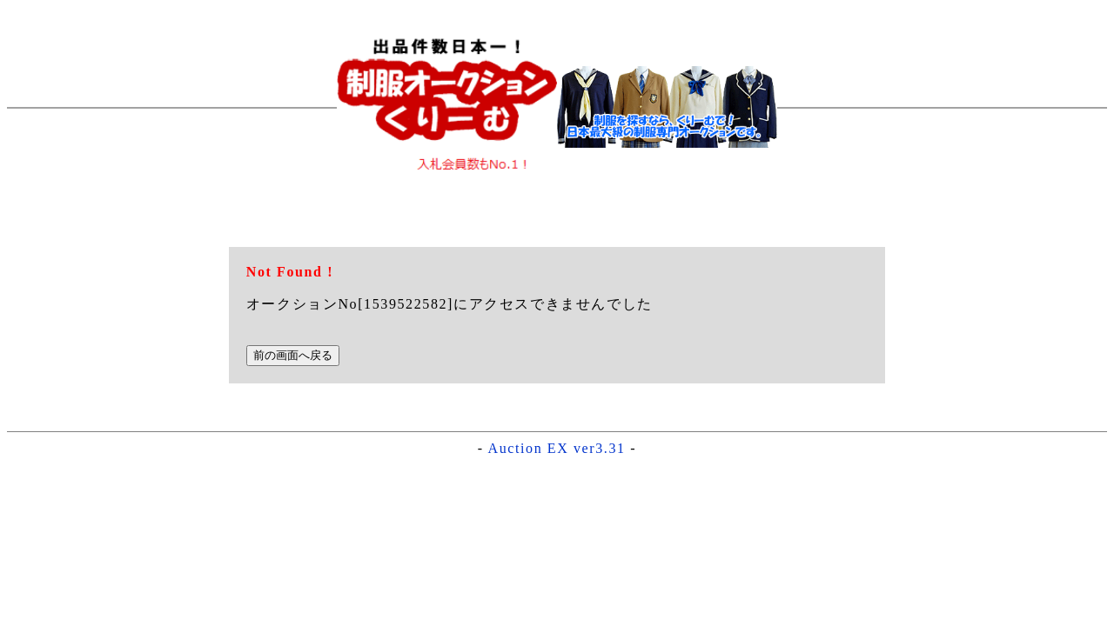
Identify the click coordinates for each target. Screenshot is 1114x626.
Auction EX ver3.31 (557, 448)
